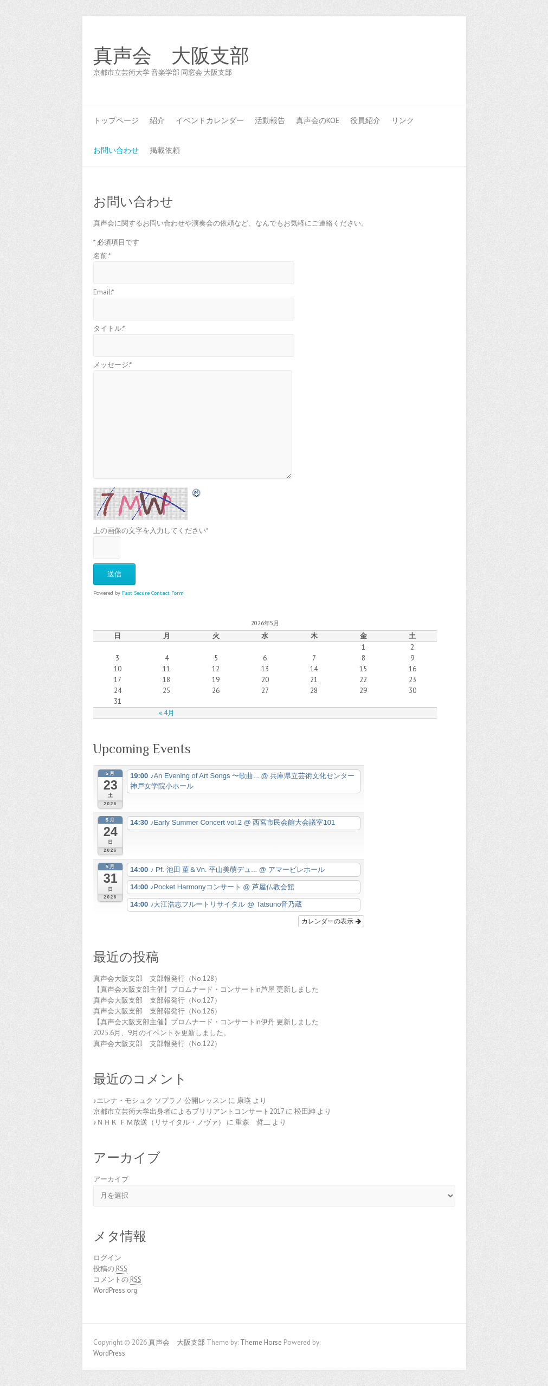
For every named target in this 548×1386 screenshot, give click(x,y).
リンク (402, 120)
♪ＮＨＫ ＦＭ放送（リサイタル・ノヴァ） (159, 1122)
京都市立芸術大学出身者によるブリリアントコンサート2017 (188, 1111)
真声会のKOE (317, 120)
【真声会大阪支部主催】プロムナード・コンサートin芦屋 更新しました (206, 989)
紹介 (157, 120)
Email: (103, 292)
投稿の (110, 1269)
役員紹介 (365, 120)
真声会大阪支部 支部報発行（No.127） (157, 1000)
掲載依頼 (165, 150)
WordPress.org (115, 1290)
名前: (102, 255)
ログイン (107, 1257)
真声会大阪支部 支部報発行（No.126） (157, 1011)
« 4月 (167, 712)
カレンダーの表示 (330, 921)
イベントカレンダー (210, 120)
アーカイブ (110, 1179)
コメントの (117, 1280)
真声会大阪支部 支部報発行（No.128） (157, 978)
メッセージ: (112, 364)
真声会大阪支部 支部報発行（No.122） (157, 1043)
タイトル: (109, 328)
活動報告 (270, 120)
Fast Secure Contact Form (153, 592)
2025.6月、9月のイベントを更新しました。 (161, 1032)
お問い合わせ (116, 150)
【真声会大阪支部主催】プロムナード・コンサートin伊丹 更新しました (206, 1021)
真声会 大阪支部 (171, 56)
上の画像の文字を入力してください (151, 530)
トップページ (116, 120)
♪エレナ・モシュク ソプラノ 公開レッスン (160, 1100)
